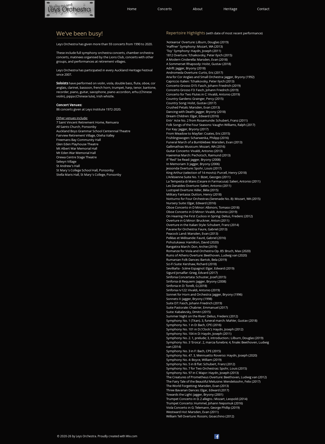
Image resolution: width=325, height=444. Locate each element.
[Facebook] (216, 436)
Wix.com (131, 436)
